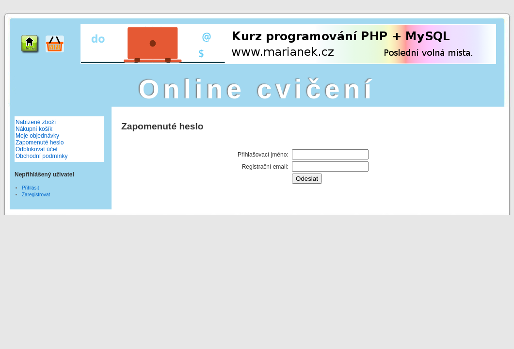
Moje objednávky (37, 135)
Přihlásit (30, 187)
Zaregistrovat (36, 194)
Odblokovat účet (37, 149)
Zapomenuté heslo (40, 142)
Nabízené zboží (36, 122)
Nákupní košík (34, 129)
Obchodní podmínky (41, 156)
